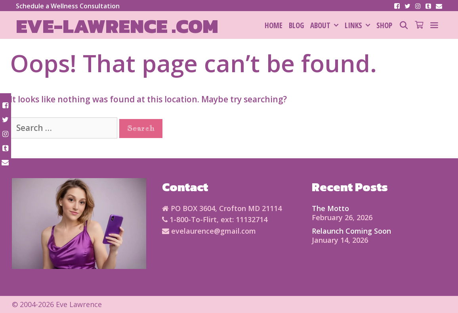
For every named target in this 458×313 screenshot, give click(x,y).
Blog (296, 25)
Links (359, 25)
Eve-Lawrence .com (117, 26)
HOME (273, 25)
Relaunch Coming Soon (351, 231)
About (326, 25)
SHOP (384, 25)
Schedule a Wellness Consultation (68, 6)
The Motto (330, 208)
